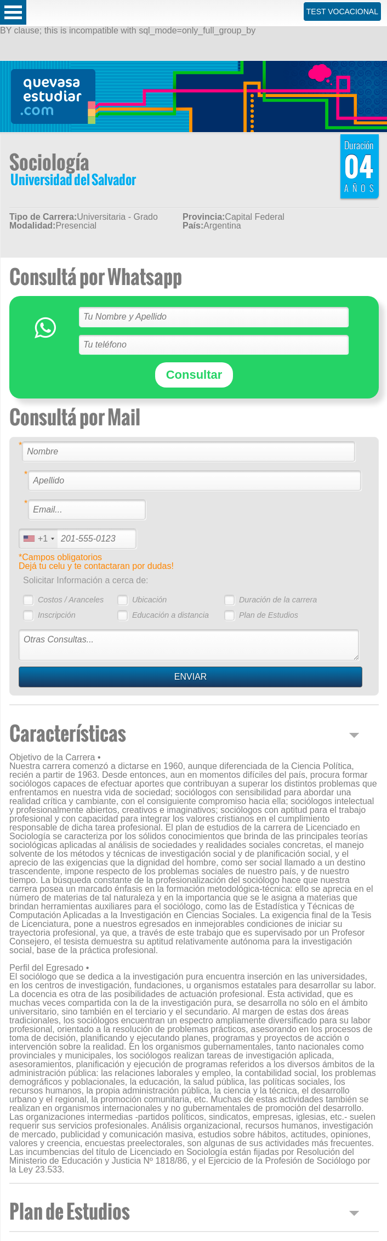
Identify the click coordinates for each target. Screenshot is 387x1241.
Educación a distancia (170, 615)
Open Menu (13, 12)
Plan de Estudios (268, 615)
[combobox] (38, 538)
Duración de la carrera (278, 599)
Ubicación (149, 599)
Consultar (194, 375)
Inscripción (57, 615)
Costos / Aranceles (71, 599)
